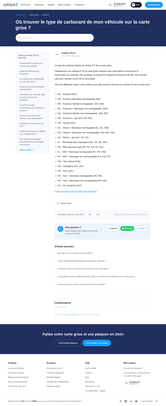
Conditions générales (55, 372)
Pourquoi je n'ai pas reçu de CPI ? (32, 124)
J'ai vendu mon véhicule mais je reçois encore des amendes (32, 97)
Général (45, 15)
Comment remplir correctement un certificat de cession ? (32, 108)
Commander (154, 4)
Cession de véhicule (16, 368)
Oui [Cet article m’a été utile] (90, 214)
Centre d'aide (25, 5)
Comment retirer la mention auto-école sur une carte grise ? (83, 269)
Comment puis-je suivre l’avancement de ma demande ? (82, 284)
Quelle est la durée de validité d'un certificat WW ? (32, 132)
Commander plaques (68, 343)
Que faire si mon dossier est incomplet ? (75, 253)
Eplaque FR (21, 15)
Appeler (113, 228)
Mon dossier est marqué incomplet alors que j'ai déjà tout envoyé (32, 142)
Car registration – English (95, 390)
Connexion (81, 4)
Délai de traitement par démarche (29, 72)
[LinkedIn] (126, 401)
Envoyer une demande (133, 368)
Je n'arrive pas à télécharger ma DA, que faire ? (32, 80)
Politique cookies (54, 386)
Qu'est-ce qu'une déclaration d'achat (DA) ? (32, 88)
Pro (135, 5)
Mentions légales (53, 377)
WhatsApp (127, 228)
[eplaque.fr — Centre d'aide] (11, 5)
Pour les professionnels (17, 381)
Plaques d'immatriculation (18, 377)
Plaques (51, 4)
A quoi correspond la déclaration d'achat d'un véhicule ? (82, 261)
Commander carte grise (97, 343)
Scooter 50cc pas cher (17, 386)
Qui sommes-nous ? (54, 368)
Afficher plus (27, 150)
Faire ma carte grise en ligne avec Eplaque (76, 191)
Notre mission (64, 4)
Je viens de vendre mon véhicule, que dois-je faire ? (31, 116)
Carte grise (39, 4)
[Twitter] (131, 401)
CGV (156, 401)
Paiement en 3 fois (92, 386)
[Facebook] (120, 401)
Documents (90, 381)
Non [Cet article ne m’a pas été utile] (98, 214)
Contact (88, 372)
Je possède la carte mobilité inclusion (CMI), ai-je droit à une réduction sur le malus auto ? (97, 276)
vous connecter (70, 314)
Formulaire (141, 228)
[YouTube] (136, 401)
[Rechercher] (55, 38)
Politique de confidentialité (58, 381)
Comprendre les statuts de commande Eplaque (31, 64)
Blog (87, 377)
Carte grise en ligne (16, 372)
